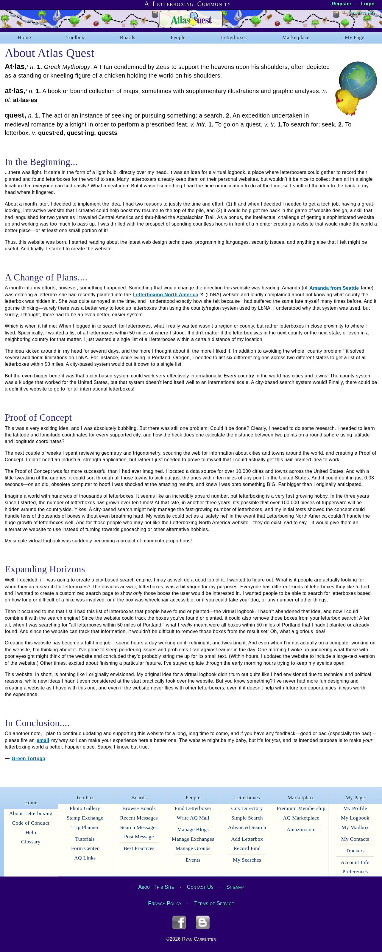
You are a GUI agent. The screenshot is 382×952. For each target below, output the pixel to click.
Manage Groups (193, 848)
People (178, 37)
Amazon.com (301, 829)
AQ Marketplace (301, 818)
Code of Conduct (30, 823)
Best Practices (139, 848)
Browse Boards (139, 808)
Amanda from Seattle (334, 287)
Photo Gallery (85, 808)
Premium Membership (301, 808)
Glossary (30, 842)
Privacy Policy (165, 903)
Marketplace (295, 37)
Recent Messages (139, 818)
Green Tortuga (28, 758)
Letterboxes (234, 37)
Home (24, 37)
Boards (127, 37)
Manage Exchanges (193, 839)
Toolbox (75, 37)
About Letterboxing (30, 813)
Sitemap (235, 887)
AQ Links (85, 858)
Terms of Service (214, 903)
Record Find (247, 848)
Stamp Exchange (85, 818)
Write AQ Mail (193, 818)
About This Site (156, 887)
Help (31, 832)
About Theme (362, 13)
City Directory (247, 808)
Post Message (139, 837)
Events (192, 860)
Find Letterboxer (192, 808)
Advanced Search (247, 827)
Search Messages (139, 827)
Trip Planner (85, 827)
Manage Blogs (193, 829)
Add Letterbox (247, 839)
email (43, 740)
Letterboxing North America (165, 294)
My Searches (247, 860)
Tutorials (85, 839)
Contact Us (200, 887)
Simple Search (247, 818)
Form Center (85, 848)
